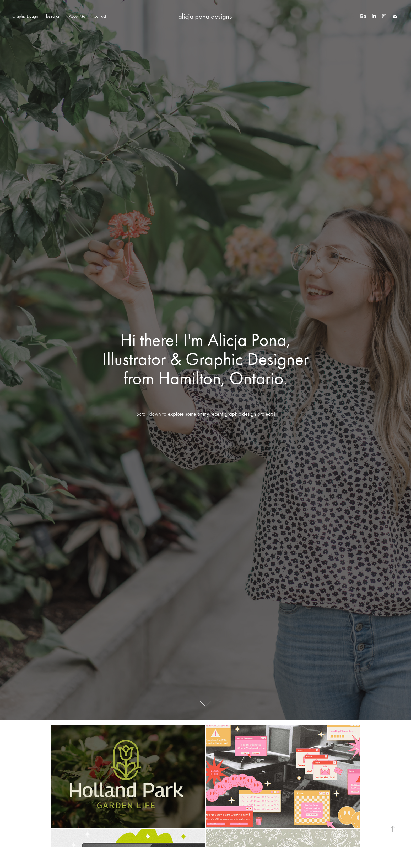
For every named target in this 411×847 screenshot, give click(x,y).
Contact (100, 16)
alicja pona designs (205, 16)
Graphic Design (25, 16)
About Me (77, 16)
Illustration (52, 16)
